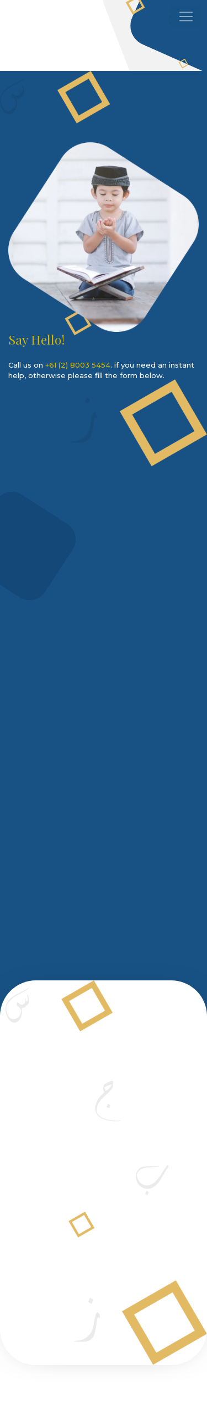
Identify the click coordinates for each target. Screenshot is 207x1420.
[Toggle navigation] (186, 16)
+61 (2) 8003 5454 (77, 364)
